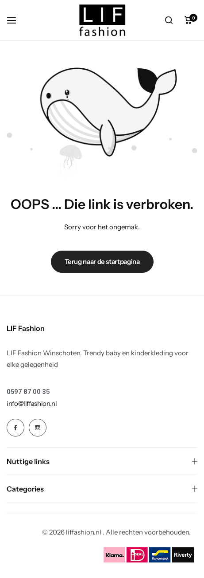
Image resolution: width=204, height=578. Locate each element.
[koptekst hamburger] (16, 20)
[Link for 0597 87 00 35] (28, 392)
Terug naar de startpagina (102, 261)
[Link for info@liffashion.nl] (32, 403)
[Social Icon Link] (15, 427)
